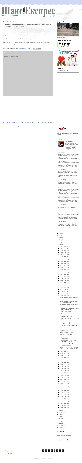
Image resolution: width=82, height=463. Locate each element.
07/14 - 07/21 (63, 295)
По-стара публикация (45, 122)
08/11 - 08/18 (63, 289)
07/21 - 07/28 (63, 293)
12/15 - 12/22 (63, 250)
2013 (60, 421)
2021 (60, 240)
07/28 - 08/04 (63, 291)
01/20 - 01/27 (63, 403)
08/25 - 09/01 (63, 285)
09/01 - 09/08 (63, 282)
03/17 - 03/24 (63, 386)
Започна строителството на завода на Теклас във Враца (69, 305)
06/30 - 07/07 (63, 353)
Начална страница (27, 122)
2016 (60, 414)
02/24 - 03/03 (63, 392)
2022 (60, 237)
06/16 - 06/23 (63, 357)
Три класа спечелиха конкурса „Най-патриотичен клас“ (69, 326)
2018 (60, 410)
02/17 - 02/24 (63, 394)
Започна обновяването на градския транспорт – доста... (69, 312)
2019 (60, 244)
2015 (60, 416)
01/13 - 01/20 (63, 405)
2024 (60, 233)
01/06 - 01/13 (63, 407)
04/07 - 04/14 (63, 379)
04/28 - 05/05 (63, 373)
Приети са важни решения (66, 332)
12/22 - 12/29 (63, 248)
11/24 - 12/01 (63, 256)
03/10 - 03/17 (63, 388)
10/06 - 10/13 (63, 272)
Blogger (51, 458)
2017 (60, 412)
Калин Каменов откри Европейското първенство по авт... (69, 322)
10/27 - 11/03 (63, 265)
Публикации (9, 450)
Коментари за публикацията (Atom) (19, 126)
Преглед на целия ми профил (64, 435)
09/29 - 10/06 (63, 274)
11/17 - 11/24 (63, 259)
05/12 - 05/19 (63, 368)
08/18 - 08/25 (63, 287)
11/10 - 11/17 (63, 261)
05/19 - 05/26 (63, 366)
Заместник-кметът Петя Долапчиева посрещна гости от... (69, 344)
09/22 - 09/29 (63, 276)
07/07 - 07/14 (63, 351)
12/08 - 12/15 (63, 252)
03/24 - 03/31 (63, 383)
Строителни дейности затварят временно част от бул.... (68, 315)
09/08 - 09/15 (63, 280)
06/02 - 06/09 (63, 362)
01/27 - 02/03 (63, 401)
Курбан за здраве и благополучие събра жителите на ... (68, 302)
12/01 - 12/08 (63, 254)
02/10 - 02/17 (63, 396)
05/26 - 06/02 (63, 364)
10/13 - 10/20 (63, 269)
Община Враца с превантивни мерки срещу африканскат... (69, 309)
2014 (60, 418)
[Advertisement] (28, 108)
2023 (60, 235)
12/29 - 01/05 (63, 246)
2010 (60, 427)
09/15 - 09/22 (63, 278)
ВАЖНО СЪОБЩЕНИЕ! (66, 334)
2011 (60, 425)
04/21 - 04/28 (63, 375)
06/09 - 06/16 (63, 360)
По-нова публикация (10, 122)
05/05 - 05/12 (63, 370)
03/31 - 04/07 (63, 381)
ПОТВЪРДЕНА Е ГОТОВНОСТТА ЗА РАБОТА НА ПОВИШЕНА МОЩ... (69, 348)
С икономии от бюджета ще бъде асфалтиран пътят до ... (68, 341)
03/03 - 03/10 (63, 390)
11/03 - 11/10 (63, 263)
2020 (60, 242)
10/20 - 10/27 (63, 267)
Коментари (8, 453)
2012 (60, 423)
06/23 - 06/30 (63, 355)
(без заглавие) (69, 141)
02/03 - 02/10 (63, 399)
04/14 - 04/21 (63, 377)
